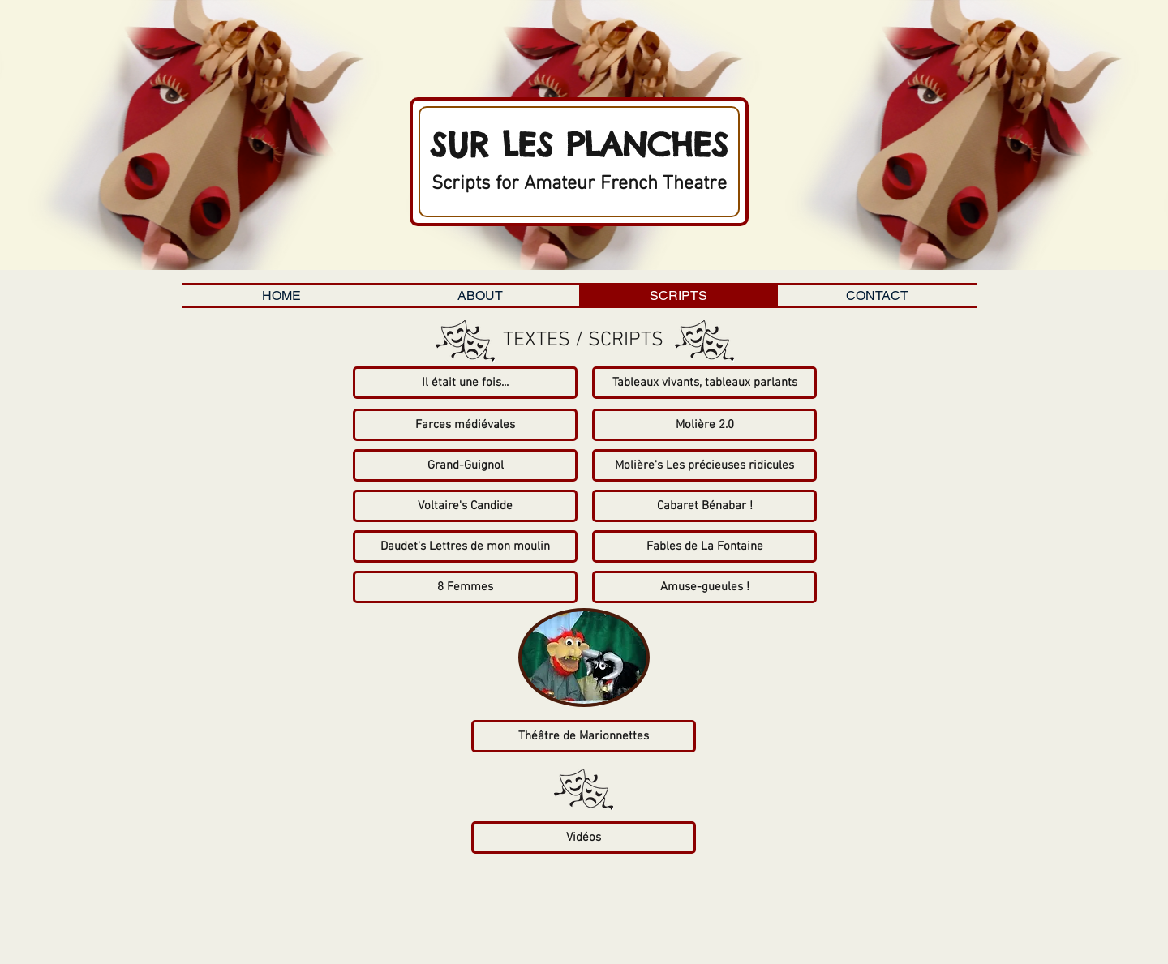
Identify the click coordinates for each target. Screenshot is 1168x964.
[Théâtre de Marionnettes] (583, 736)
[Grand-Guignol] (465, 465)
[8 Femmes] (465, 587)
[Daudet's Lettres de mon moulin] (465, 546)
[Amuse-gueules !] (704, 587)
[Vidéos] (583, 837)
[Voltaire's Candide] (465, 506)
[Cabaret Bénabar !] (704, 506)
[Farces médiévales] (465, 425)
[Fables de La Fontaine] (704, 546)
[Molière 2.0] (704, 425)
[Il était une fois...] (465, 382)
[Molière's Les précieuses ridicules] (704, 465)
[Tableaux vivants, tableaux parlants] (704, 382)
